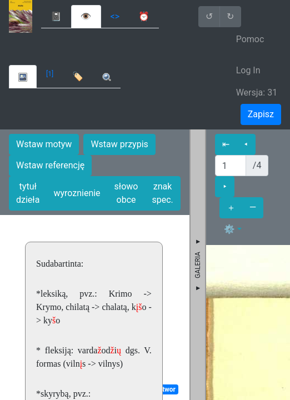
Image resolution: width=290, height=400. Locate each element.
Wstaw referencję (50, 165)
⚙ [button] (229, 229)
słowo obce (126, 193)
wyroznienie (76, 193)
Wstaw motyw (44, 144)
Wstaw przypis (119, 144)
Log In (248, 70)
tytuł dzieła (27, 193)
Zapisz (261, 114)
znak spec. (162, 193)
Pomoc (250, 39)
